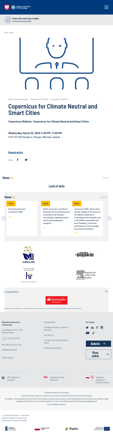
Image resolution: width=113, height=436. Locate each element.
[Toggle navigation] (106, 7)
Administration (49, 322)
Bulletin (95, 344)
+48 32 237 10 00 (12, 338)
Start (6, 32)
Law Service (48, 335)
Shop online (95, 354)
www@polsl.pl (91, 401)
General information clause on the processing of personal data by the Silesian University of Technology (56, 396)
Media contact (7, 357)
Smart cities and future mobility (25, 18)
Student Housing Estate (53, 348)
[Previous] (3, 218)
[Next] (109, 218)
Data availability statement (56, 404)
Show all (105, 178)
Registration (15, 152)
